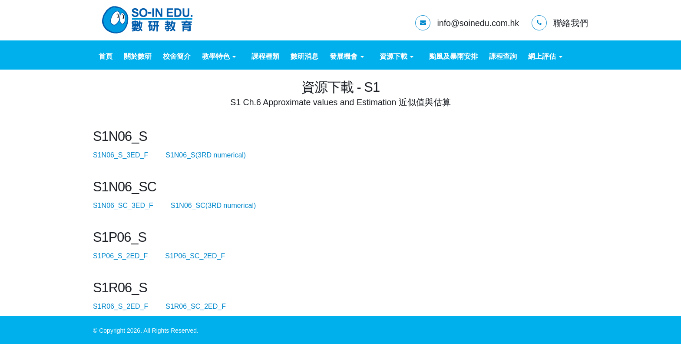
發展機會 (347, 56)
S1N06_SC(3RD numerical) (221, 205)
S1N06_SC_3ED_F (131, 205)
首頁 (105, 56)
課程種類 (265, 56)
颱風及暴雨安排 (453, 56)
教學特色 (219, 56)
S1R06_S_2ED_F (128, 306)
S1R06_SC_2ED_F (203, 306)
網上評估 (545, 56)
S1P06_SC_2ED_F (202, 256)
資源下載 (396, 56)
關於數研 (138, 56)
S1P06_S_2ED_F (128, 256)
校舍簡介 (177, 56)
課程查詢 (503, 56)
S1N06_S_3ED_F (128, 155)
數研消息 (304, 56)
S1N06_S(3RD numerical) (213, 155)
